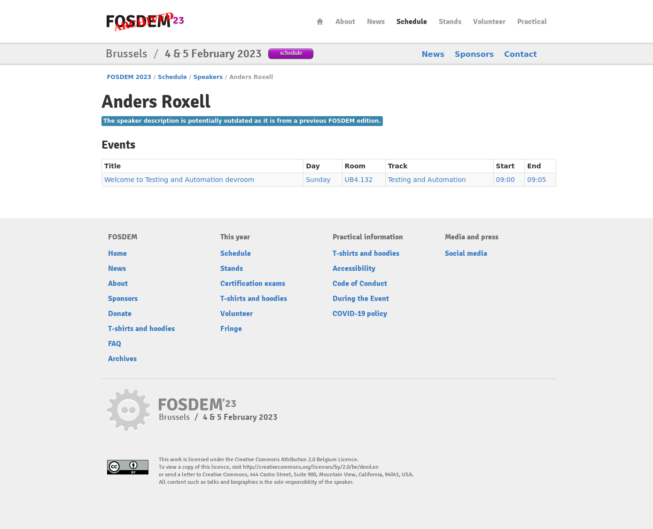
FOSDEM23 (145, 21)
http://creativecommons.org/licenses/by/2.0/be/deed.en (311, 467)
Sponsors (474, 54)
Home (320, 21)
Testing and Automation (427, 179)
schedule (291, 52)
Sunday (318, 179)
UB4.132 (359, 179)
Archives (122, 358)
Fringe (231, 328)
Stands (450, 21)
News (376, 21)
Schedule (411, 21)
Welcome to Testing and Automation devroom (179, 179)
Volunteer (489, 21)
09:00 (505, 179)
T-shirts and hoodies (141, 328)
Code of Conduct (360, 283)
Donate (120, 313)
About (345, 21)
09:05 (536, 179)
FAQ (114, 343)
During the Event (361, 298)
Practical (532, 21)
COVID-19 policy (360, 313)
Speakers (208, 77)
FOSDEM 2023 (129, 77)
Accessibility (354, 268)
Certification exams (252, 283)
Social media (466, 253)
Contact (520, 54)
